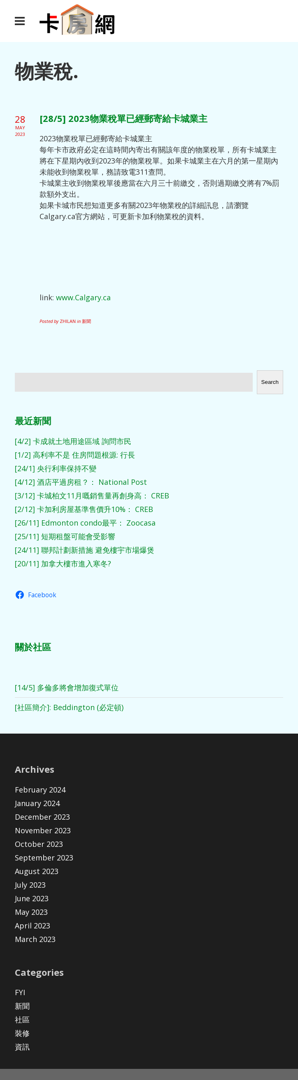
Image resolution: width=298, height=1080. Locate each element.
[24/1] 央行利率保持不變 (55, 468)
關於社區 (33, 647)
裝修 (22, 1033)
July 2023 (30, 885)
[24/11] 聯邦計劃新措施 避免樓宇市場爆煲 (84, 550)
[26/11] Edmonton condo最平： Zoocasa (85, 523)
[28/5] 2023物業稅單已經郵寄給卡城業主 (123, 118)
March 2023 (35, 939)
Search (270, 382)
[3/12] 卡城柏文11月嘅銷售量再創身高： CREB (92, 495)
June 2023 (32, 898)
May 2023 (31, 912)
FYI (20, 992)
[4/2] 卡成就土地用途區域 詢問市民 (73, 441)
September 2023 (44, 858)
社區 (22, 1019)
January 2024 (37, 803)
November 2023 (43, 830)
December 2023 (42, 817)
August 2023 (36, 871)
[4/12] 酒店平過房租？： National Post (81, 482)
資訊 (22, 1047)
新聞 (22, 1006)
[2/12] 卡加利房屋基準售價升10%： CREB (84, 509)
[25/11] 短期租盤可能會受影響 (65, 536)
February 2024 (40, 790)
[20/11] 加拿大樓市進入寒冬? (63, 563)
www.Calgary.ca (83, 297)
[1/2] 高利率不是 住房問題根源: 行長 (75, 455)
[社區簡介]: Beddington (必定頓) (69, 707)
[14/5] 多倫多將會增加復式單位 (67, 687)
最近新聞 (33, 420)
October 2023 (39, 844)
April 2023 (32, 925)
